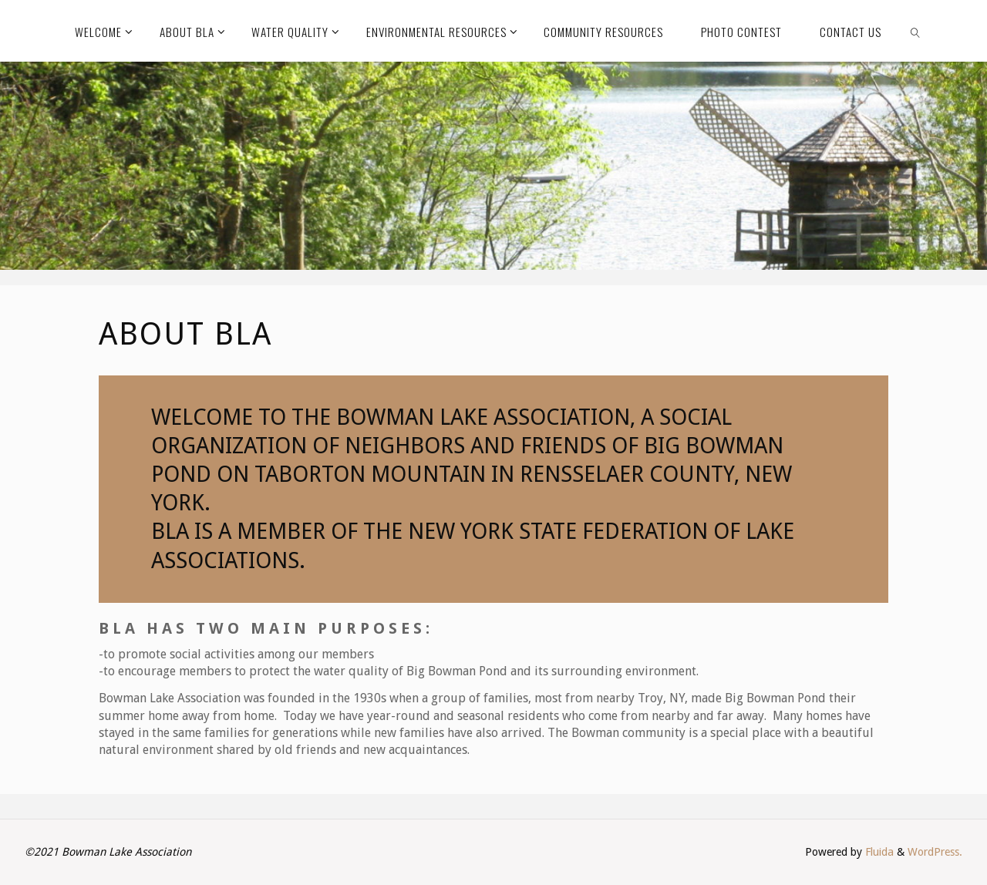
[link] (915, 31)
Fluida (878, 852)
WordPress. (935, 852)
